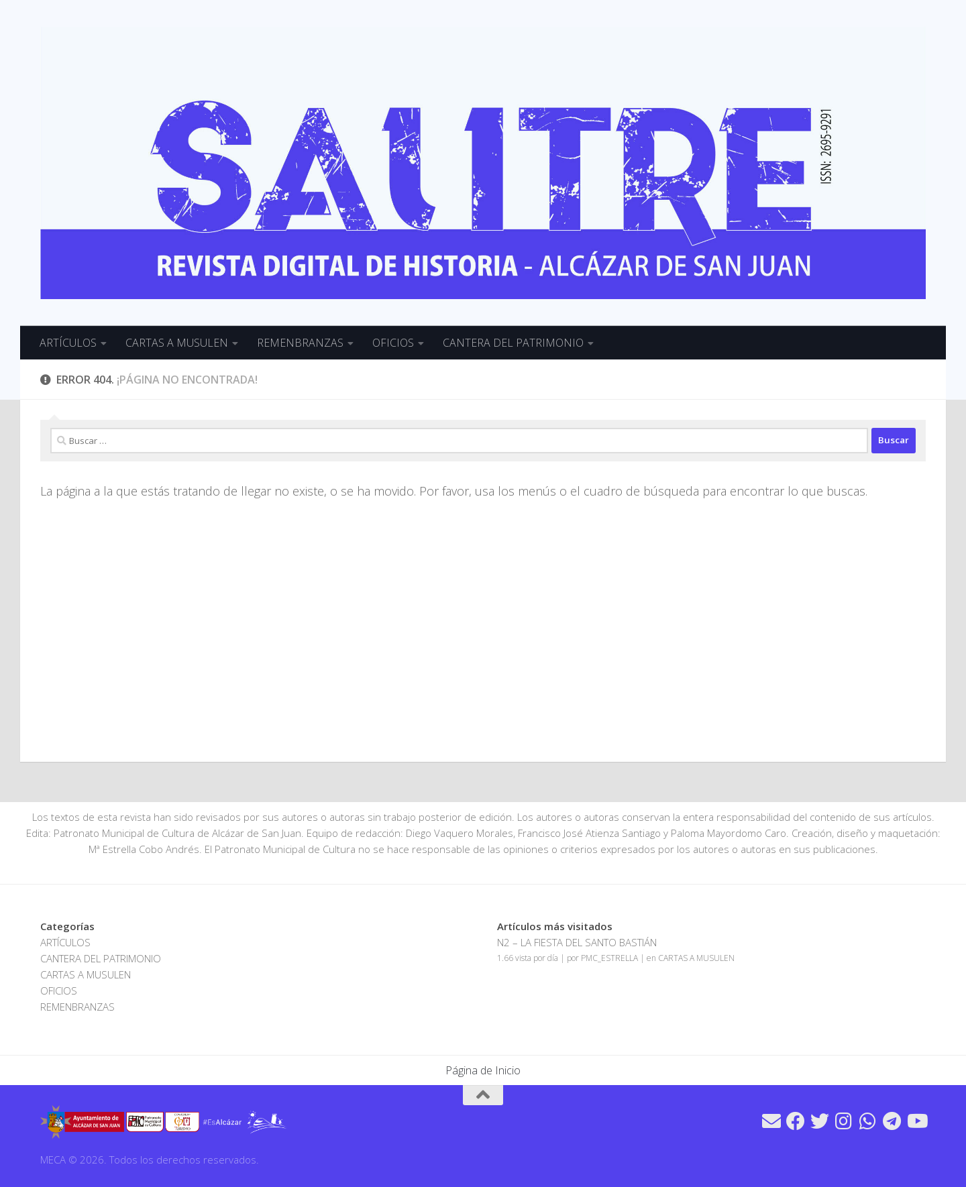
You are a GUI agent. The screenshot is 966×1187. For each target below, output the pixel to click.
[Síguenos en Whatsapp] (868, 1121)
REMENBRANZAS (300, 342)
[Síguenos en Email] (771, 1121)
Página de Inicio (483, 1070)
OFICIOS (393, 342)
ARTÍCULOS (68, 342)
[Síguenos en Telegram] (892, 1121)
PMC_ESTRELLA (609, 958)
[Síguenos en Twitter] (819, 1121)
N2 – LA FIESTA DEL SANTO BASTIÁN (577, 942)
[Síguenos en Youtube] (916, 1121)
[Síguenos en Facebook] (795, 1121)
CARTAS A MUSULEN (176, 342)
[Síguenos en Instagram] (844, 1121)
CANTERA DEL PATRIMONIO (513, 342)
